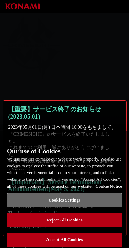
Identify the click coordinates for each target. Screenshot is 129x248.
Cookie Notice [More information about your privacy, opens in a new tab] (108, 188)
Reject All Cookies (64, 222)
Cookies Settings (64, 202)
